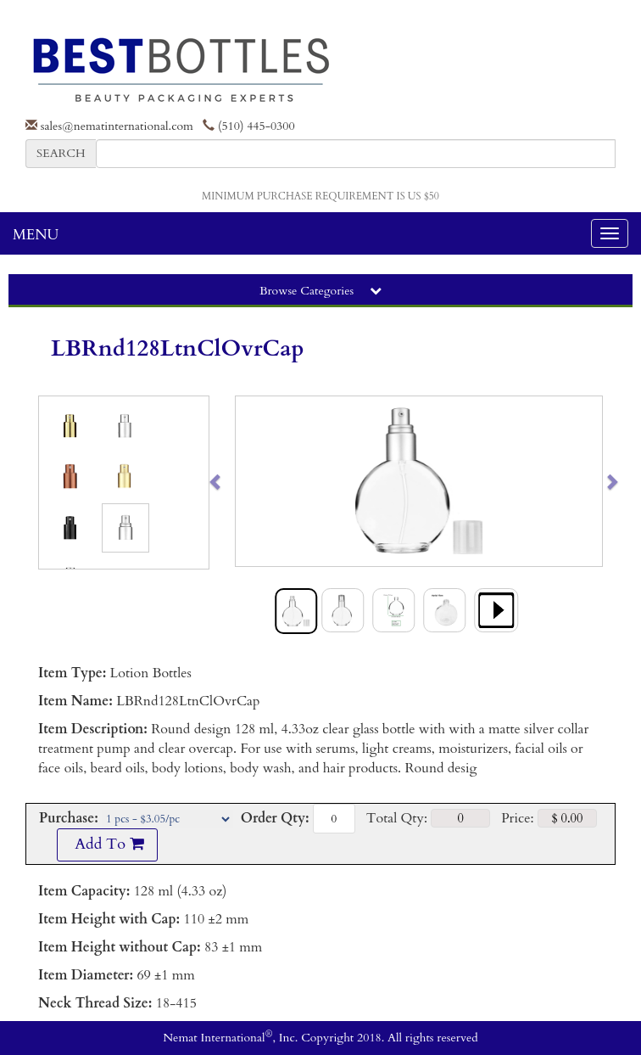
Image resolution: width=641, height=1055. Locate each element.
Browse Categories (320, 291)
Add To (106, 844)
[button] (254, 481)
